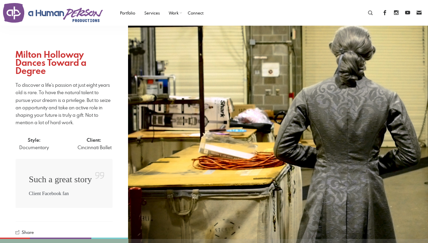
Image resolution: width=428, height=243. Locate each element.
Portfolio (127, 13)
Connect (196, 13)
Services (152, 13)
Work (174, 13)
